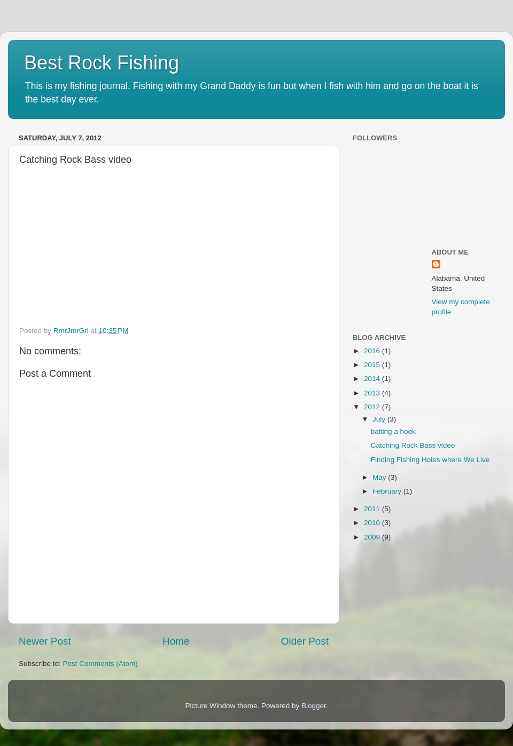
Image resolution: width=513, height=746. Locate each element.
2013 (373, 393)
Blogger (313, 706)
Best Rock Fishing (101, 63)
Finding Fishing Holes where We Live (430, 460)
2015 (373, 365)
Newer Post (45, 641)
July (379, 419)
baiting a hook (393, 431)
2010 (373, 523)
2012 (373, 407)
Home (175, 641)
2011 (373, 509)
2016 (373, 351)
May (380, 477)
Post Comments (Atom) (100, 664)
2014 (373, 379)
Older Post (305, 641)
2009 (373, 537)
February (387, 491)
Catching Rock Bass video (413, 445)
